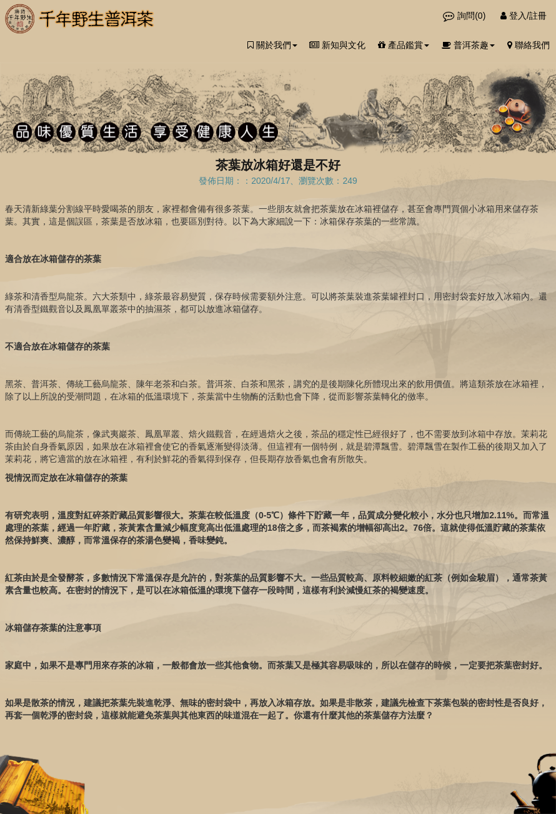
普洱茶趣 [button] (468, 45)
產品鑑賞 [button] (403, 45)
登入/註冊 (523, 16)
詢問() (465, 16)
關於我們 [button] (272, 45)
